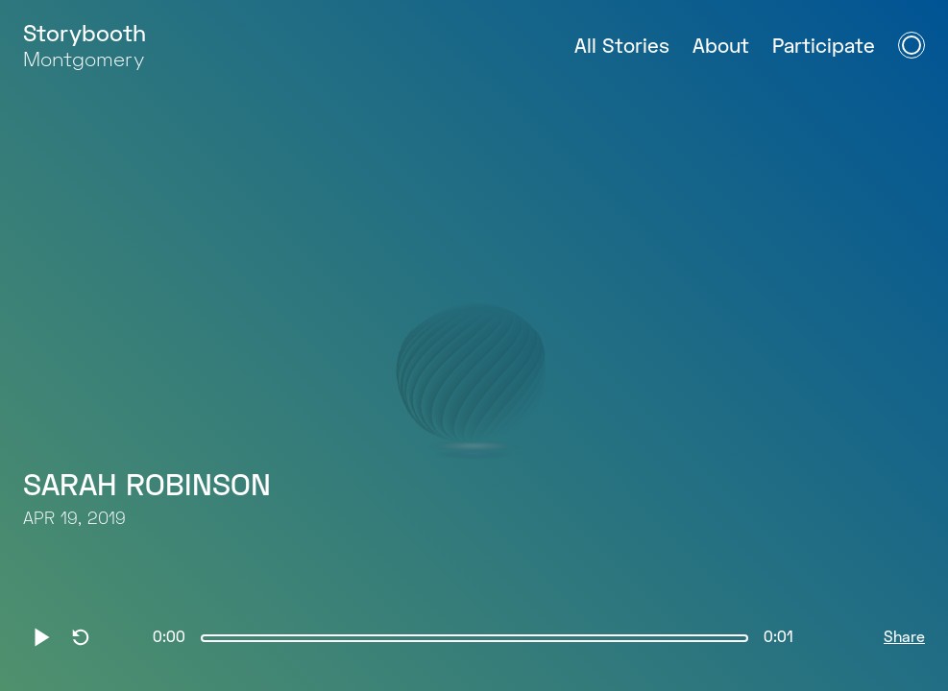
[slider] (474, 638)
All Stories (621, 47)
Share (904, 638)
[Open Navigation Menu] (911, 45)
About (721, 47)
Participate (823, 47)
